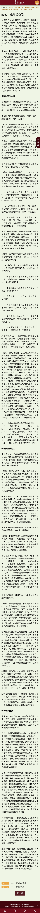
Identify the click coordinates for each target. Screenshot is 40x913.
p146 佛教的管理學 (14, 883)
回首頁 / (5, 7)
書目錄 (38, 142)
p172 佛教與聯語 (13, 887)
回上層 (20, 893)
